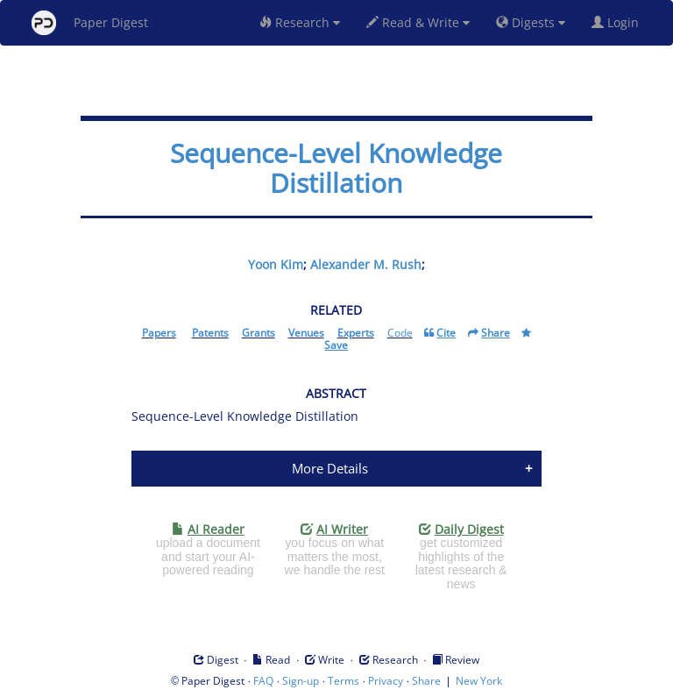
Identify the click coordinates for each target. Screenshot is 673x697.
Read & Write (418, 22)
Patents (210, 332)
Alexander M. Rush (366, 264)
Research (299, 22)
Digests (530, 22)
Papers (159, 332)
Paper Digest (90, 23)
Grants (258, 332)
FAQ (263, 680)
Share (426, 680)
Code (400, 332)
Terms (343, 680)
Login (619, 22)
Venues (306, 332)
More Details (330, 468)
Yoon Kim (275, 264)
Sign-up (300, 680)
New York (479, 680)
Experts (355, 332)
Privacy (385, 680)
